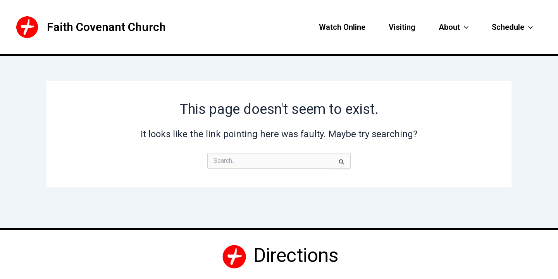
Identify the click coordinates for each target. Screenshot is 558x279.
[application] (464, 27)
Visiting (402, 27)
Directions (293, 255)
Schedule (512, 27)
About (453, 27)
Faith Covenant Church (106, 27)
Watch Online (342, 27)
